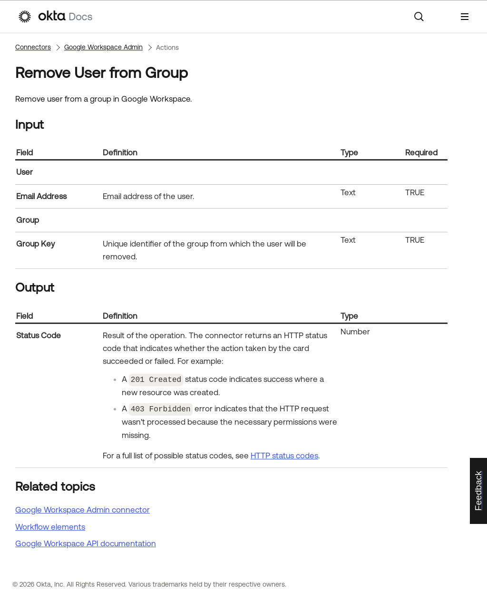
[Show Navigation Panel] (464, 16)
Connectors (33, 47)
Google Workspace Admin (103, 47)
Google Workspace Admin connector (82, 508)
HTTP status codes (284, 453)
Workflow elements (50, 525)
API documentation (85, 542)
